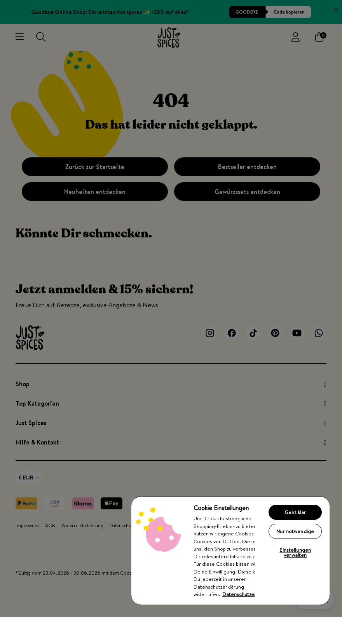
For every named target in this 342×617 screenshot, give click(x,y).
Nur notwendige (295, 531)
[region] (230, 550)
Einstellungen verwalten (295, 552)
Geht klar (295, 512)
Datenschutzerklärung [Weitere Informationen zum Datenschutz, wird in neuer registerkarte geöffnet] (247, 594)
